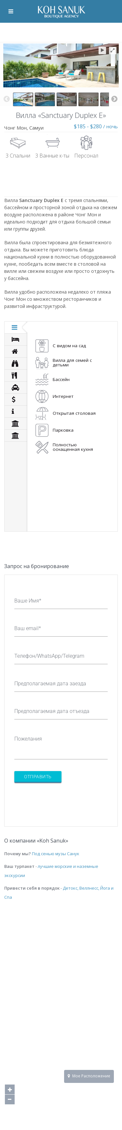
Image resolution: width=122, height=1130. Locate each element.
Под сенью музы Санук (55, 854)
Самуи (36, 127)
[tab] (16, 327)
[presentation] (63, 800)
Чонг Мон (15, 127)
